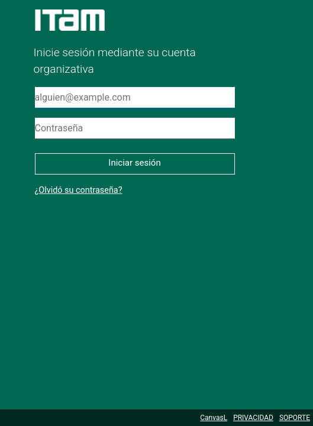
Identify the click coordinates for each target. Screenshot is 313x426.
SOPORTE (294, 418)
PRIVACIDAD (253, 418)
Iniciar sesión (134, 162)
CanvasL (213, 418)
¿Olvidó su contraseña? (78, 190)
